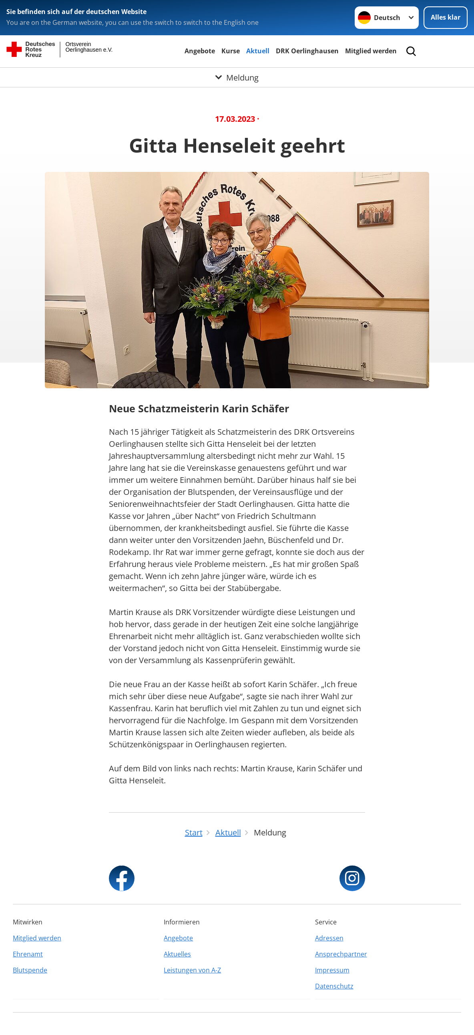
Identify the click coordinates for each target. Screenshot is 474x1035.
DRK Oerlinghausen (307, 50)
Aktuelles (177, 954)
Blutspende (30, 970)
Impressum (332, 970)
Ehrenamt (28, 954)
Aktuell (257, 50)
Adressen (329, 938)
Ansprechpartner (341, 954)
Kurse (230, 50)
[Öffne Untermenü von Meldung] (237, 77)
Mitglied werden (371, 50)
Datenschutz (334, 986)
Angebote (200, 50)
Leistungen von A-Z (192, 970)
